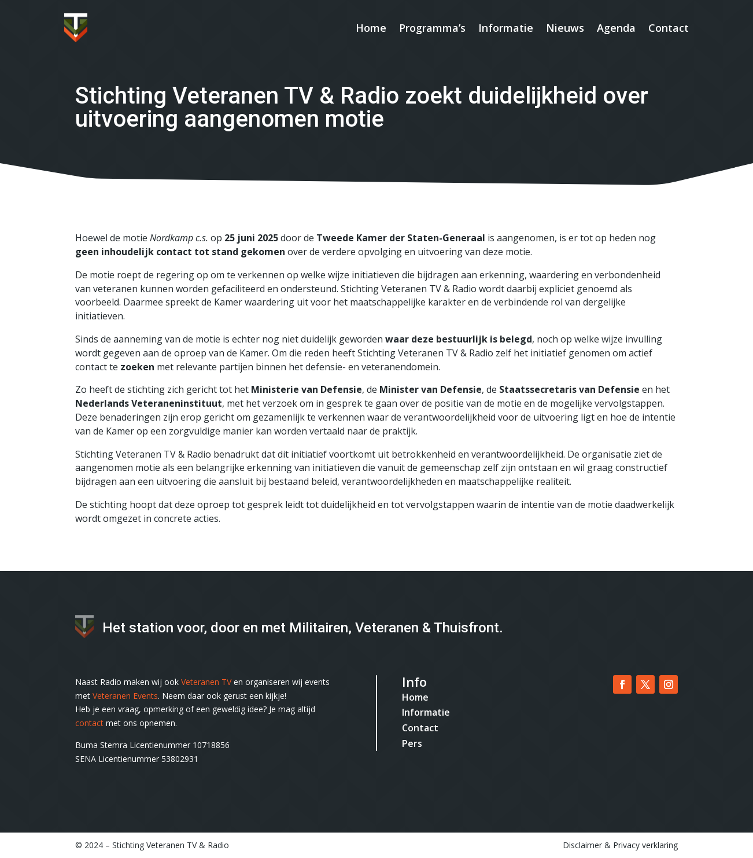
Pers (412, 743)
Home (371, 28)
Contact (668, 28)
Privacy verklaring (645, 844)
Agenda (616, 28)
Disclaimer (582, 844)
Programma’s (432, 28)
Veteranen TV (206, 681)
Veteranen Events (125, 695)
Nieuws (565, 28)
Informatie (505, 28)
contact (89, 722)
